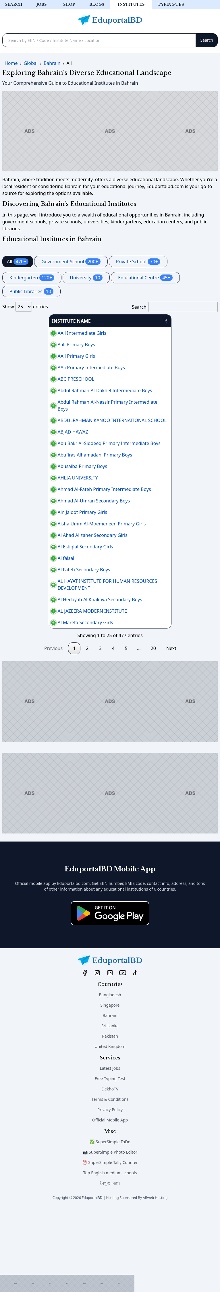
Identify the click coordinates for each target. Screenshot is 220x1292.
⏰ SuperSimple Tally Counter (110, 1245)
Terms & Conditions (110, 1182)
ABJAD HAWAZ (20, 439)
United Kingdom (109, 1129)
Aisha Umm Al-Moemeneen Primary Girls (49, 568)
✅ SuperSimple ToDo (110, 1224)
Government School (70, 261)
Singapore (110, 1087)
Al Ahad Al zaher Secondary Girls (40, 587)
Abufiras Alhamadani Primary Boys (42, 472)
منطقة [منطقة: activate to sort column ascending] (196, 321)
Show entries (25, 306)
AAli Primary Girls (24, 356)
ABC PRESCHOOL (23, 379)
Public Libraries (31, 291)
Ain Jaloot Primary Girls (30, 550)
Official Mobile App (110, 1202)
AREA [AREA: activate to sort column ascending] (133, 321)
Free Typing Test (110, 1161)
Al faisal (13, 620)
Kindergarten (31, 277)
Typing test (172, 4)
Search (13, 4)
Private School (138, 261)
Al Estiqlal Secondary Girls (33, 605)
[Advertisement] (67, 1283)
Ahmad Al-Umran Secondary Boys (41, 532)
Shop (69, 4)
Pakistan (110, 1118)
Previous (53, 731)
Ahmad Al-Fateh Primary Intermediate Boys (52, 517)
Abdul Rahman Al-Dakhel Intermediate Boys (52, 394)
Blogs (96, 4)
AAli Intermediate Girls (29, 333)
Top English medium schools (110, 1255)
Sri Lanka (110, 1108)
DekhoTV (110, 1171)
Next (171, 731)
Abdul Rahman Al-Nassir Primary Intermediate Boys (61, 412)
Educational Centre (145, 277)
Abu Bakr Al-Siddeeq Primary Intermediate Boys (56, 453)
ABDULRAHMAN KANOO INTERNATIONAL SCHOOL (59, 427)
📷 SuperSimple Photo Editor (110, 1234)
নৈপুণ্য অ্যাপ (110, 1265)
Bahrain (110, 1098)
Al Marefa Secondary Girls (33, 705)
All (17, 261)
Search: (175, 307)
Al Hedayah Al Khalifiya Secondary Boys (47, 672)
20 (153, 731)
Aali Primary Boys (24, 344)
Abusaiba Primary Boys (30, 487)
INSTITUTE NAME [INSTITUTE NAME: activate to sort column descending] (24, 321)
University (86, 277)
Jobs (41, 4)
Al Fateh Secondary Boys (31, 635)
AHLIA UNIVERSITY (25, 502)
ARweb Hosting (155, 1280)
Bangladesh (110, 1077)
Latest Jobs (110, 1151)
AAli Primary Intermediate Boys (39, 367)
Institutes (131, 4)
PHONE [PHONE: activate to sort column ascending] (166, 321)
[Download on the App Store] (110, 996)
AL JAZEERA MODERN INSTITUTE (40, 690)
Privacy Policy (110, 1192)
